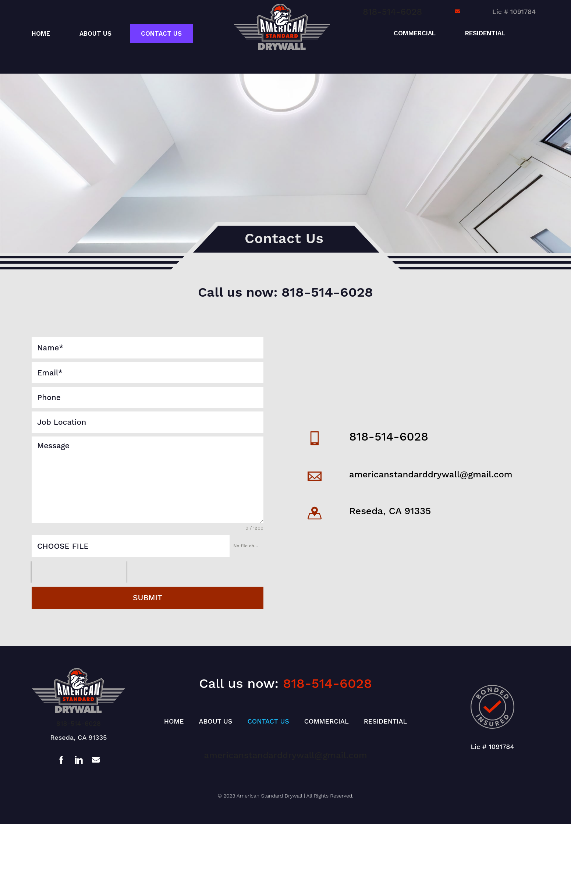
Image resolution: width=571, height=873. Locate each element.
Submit (147, 597)
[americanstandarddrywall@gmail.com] (315, 476)
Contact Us (161, 33)
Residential (485, 33)
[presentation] (79, 572)
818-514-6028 (392, 12)
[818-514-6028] (315, 438)
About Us (95, 33)
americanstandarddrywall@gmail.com (431, 474)
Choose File (63, 546)
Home (41, 33)
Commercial (415, 33)
